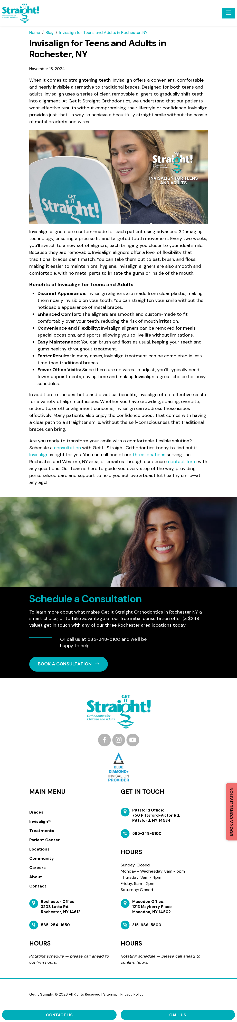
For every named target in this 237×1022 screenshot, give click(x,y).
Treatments (41, 830)
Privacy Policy (132, 994)
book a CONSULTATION (68, 664)
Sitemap (110, 994)
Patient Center (44, 840)
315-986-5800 (146, 925)
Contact (37, 886)
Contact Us (59, 1015)
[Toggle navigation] (228, 13)
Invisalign (39, 455)
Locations (39, 849)
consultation (67, 448)
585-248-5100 (103, 639)
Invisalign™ (40, 821)
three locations (149, 455)
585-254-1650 (55, 925)
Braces (36, 812)
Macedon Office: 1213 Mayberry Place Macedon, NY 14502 (152, 906)
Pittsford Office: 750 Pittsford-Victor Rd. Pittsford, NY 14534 (156, 815)
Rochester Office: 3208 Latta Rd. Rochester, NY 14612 (60, 906)
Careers (37, 867)
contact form (182, 462)
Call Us (177, 1015)
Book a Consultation (231, 812)
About (35, 877)
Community (41, 858)
